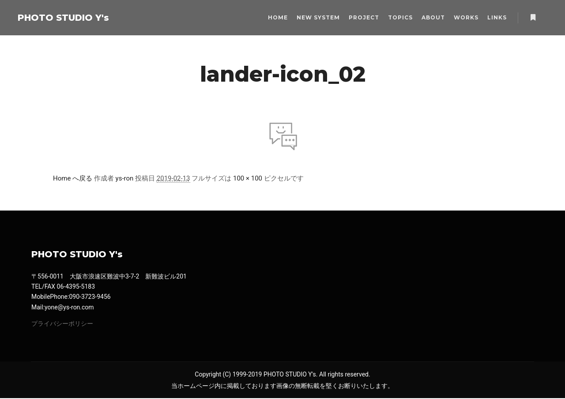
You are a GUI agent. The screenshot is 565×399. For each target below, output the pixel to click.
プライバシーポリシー (62, 323)
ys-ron (125, 178)
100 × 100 (247, 178)
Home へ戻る (72, 178)
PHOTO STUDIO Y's (62, 17)
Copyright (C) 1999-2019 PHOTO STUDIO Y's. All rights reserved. (282, 375)
